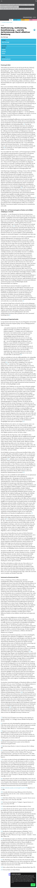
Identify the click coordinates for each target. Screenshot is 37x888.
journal (15, 20)
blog (11, 20)
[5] (35, 197)
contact (34, 17)
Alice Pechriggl (5, 42)
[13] (8, 459)
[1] (24, 124)
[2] (4, 147)
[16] (7, 519)
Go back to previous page (7, 22)
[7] (23, 301)
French (3, 53)
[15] (32, 513)
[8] (9, 315)
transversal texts (27, 17)
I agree (33, 884)
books (23, 20)
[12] (24, 421)
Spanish (4, 51)
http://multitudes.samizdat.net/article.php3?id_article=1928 (14, 788)
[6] (14, 226)
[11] (8, 364)
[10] (6, 362)
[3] (32, 160)
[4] (21, 187)
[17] (30, 651)
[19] (10, 707)
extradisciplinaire (6, 59)
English (3, 50)
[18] (21, 692)
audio (31, 20)
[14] (24, 472)
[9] (21, 354)
